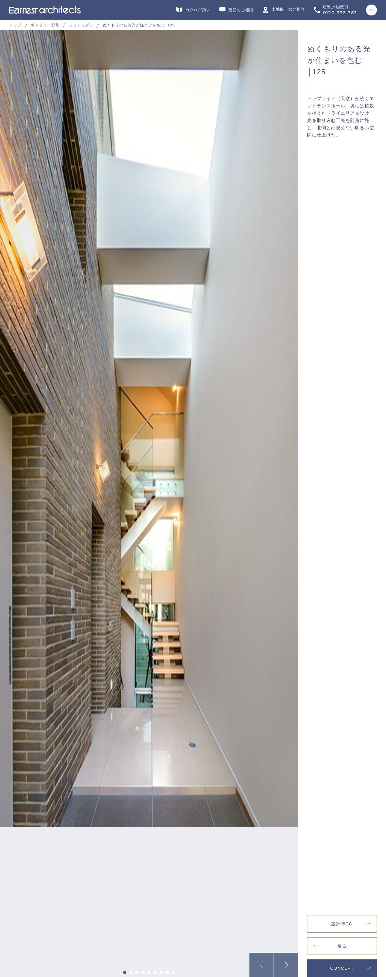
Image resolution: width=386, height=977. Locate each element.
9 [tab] (173, 972)
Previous (261, 965)
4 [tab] (142, 972)
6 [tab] (155, 972)
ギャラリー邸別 (45, 25)
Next (286, 965)
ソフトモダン (81, 25)
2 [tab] (130, 972)
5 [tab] (149, 972)
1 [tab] (124, 972)
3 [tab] (136, 972)
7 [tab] (161, 972)
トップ (15, 25)
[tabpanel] (193, 124)
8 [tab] (167, 972)
